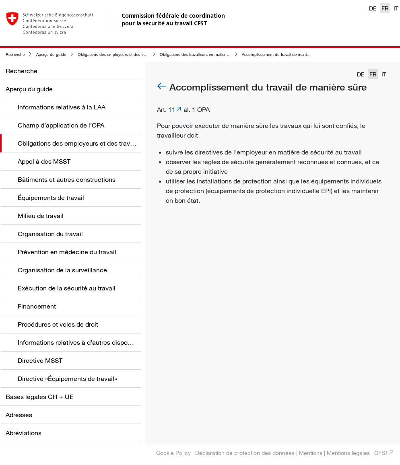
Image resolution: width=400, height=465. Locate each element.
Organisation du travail (50, 234)
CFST (381, 452)
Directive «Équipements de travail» (67, 378)
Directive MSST (40, 360)
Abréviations (23, 433)
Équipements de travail (51, 197)
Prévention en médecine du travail (67, 252)
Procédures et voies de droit (58, 324)
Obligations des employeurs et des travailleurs (119, 54)
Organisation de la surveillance (62, 270)
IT (396, 8)
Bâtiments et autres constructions (66, 179)
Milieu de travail (41, 216)
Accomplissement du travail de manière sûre (281, 54)
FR (385, 8)
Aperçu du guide (51, 54)
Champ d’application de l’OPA (61, 125)
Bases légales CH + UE (40, 397)
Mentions (310, 452)
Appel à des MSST (44, 161)
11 (171, 109)
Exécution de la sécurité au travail (66, 288)
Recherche (15, 54)
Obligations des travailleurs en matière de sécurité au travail (212, 54)
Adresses (19, 415)
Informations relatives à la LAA (61, 107)
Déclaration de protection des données (245, 452)
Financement (37, 306)
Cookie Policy (173, 452)
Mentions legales (348, 452)
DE (373, 8)
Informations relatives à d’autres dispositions (82, 342)
